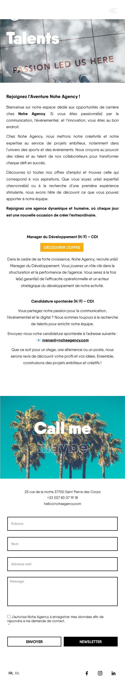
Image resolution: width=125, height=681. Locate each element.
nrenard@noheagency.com (65, 340)
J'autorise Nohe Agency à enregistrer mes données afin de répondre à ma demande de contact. (55, 619)
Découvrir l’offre (62, 247)
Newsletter (91, 641)
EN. (17, 673)
